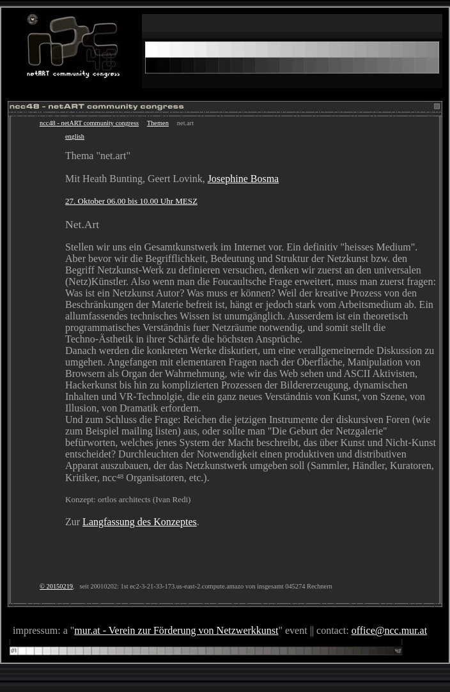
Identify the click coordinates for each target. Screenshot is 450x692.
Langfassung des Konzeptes (139, 521)
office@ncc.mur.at (389, 630)
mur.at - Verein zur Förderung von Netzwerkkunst (176, 630)
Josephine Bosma (243, 178)
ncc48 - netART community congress (89, 123)
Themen (158, 123)
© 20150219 (56, 586)
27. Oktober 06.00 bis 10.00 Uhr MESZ (131, 201)
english (74, 136)
